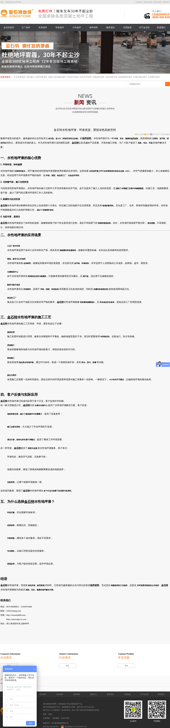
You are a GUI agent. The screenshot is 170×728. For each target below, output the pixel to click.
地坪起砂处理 (111, 77)
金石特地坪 (65, 718)
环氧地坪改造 (99, 77)
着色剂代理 (148, 2)
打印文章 (154, 134)
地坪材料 (93, 27)
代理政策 (127, 27)
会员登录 (138, 2)
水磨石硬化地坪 (140, 77)
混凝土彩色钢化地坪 (57, 77)
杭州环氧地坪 (41, 77)
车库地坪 (43, 27)
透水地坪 (42, 694)
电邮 (146, 134)
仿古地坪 (59, 694)
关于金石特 (144, 27)
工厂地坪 (26, 27)
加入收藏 (139, 134)
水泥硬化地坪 (154, 77)
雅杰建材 (55, 718)
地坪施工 (30, 77)
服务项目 (110, 27)
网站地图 (157, 2)
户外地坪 (76, 27)
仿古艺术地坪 (86, 77)
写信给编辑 (164, 134)
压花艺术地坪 (73, 77)
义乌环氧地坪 (20, 77)
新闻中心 (93, 694)
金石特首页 (9, 27)
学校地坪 (59, 27)
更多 (67, 666)
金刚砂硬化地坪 (125, 77)
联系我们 (166, 2)
